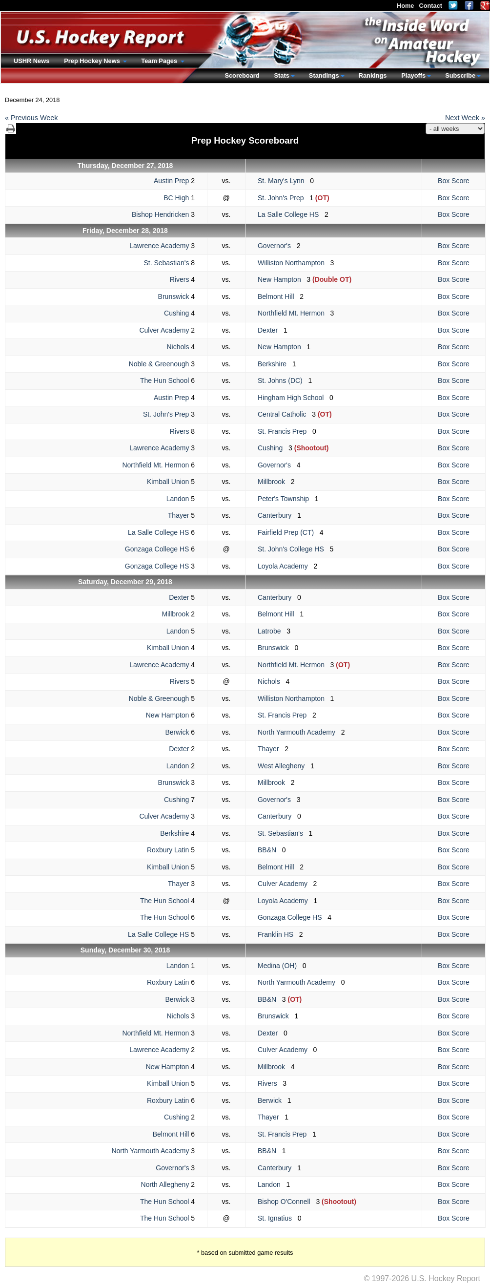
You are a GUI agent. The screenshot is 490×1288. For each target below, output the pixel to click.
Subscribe (460, 75)
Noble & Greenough (159, 364)
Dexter (271, 330)
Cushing (176, 313)
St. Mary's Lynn (284, 181)
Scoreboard (242, 75)
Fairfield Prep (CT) (289, 532)
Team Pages (160, 60)
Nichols (177, 347)
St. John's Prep (283, 198)
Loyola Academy (285, 566)
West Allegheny (284, 766)
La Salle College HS (291, 214)
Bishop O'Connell (287, 1201)
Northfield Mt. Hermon (294, 313)
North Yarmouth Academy (299, 732)
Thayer (178, 515)
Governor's (277, 246)
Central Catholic (285, 414)
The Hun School (164, 380)
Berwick (177, 732)
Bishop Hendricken (160, 214)
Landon (177, 499)
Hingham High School (293, 397)
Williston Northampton (294, 263)
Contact (430, 5)
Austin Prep (171, 181)
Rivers (179, 279)
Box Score (454, 181)
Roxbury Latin (168, 850)
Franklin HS (278, 934)
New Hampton (282, 279)
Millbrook (274, 482)
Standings (324, 75)
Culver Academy (164, 330)
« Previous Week (31, 118)
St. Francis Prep (285, 431)
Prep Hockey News (93, 60)
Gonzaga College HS (157, 549)
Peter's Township (286, 499)
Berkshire (275, 364)
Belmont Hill (279, 296)
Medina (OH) (280, 966)
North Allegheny (165, 1184)
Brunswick (173, 296)
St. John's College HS (293, 549)
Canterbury (277, 515)
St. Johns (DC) (283, 380)
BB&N (270, 850)
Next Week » (465, 118)
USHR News (31, 60)
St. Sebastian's (166, 263)
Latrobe (272, 631)
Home (405, 5)
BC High (176, 198)
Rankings (373, 75)
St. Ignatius (278, 1218)
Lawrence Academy (159, 246)
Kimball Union (168, 482)
